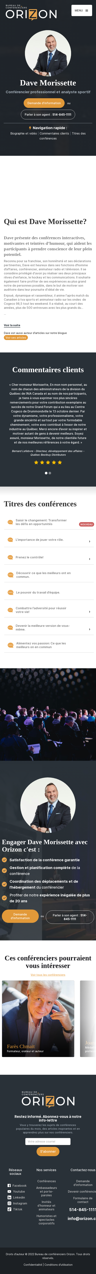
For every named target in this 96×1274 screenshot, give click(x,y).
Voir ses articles (16, 337)
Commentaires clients (54, 133)
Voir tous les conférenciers (48, 974)
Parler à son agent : (48, 114)
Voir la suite (12, 325)
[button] (81, 10)
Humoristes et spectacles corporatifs (46, 1219)
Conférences (46, 1181)
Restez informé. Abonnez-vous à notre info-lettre (48, 1118)
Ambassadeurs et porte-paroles (46, 1191)
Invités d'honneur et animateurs (46, 1205)
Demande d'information (44, 103)
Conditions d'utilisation (58, 1264)
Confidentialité (33, 1264)
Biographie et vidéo (23, 133)
